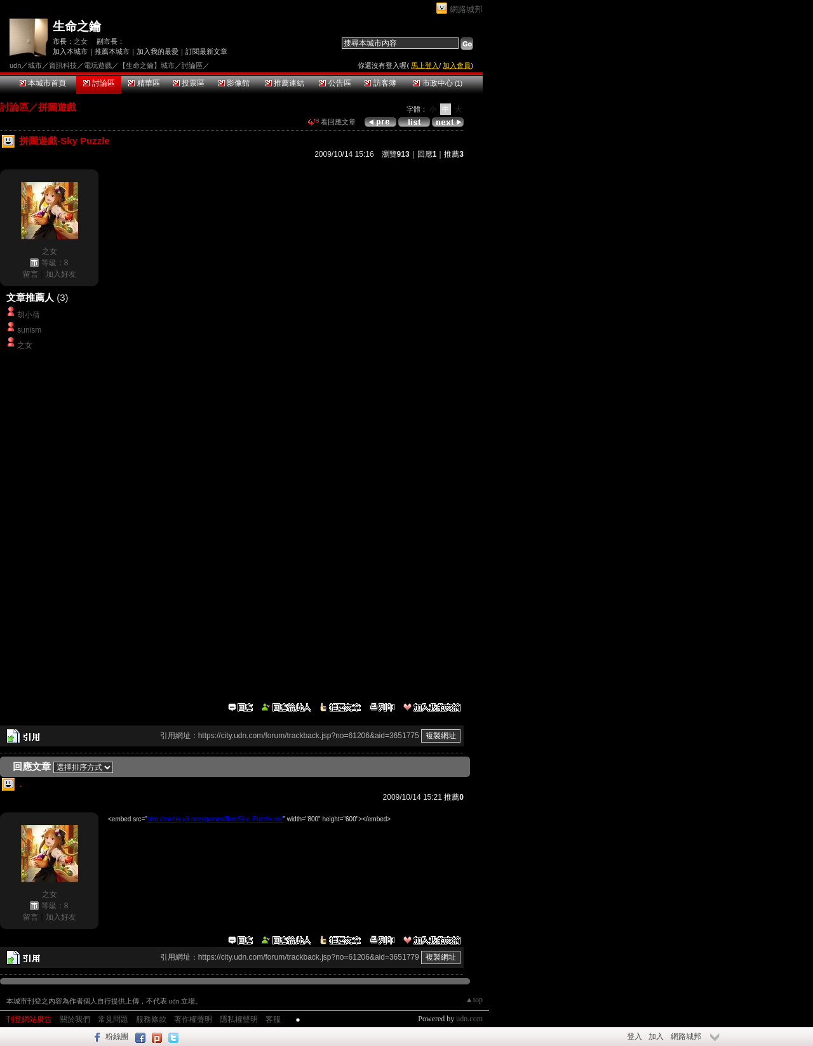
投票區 (189, 83)
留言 (30, 274)
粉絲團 (116, 1036)
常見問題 (113, 1019)
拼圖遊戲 (57, 107)
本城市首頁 (43, 83)
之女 (81, 41)
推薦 (454, 154)
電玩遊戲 (98, 65)
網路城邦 (466, 9)
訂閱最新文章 (206, 51)
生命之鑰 (77, 26)
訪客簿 (380, 83)
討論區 (98, 83)
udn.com (469, 1018)
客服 (273, 1019)
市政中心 (437, 83)
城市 (35, 65)
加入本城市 (70, 51)
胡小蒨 (28, 314)
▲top (474, 999)
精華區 (143, 83)
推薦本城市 (112, 51)
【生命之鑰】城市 (147, 65)
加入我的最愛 (157, 51)
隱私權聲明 (239, 1019)
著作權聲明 (193, 1019)
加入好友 (61, 274)
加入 (656, 1036)
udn (15, 65)
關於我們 (75, 1019)
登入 (634, 1036)
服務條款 (151, 1019)
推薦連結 (284, 83)
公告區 (335, 83)
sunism (29, 330)
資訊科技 (63, 65)
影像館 (234, 83)
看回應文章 (332, 122)
